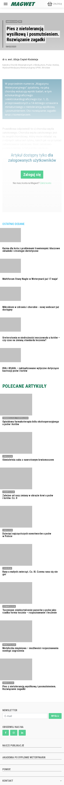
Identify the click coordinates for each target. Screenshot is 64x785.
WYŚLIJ (55, 716)
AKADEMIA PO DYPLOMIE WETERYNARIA (24, 757)
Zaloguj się (32, 174)
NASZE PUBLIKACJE (13, 745)
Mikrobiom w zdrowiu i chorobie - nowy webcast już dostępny (30, 308)
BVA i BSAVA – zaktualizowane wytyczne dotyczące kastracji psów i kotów (30, 369)
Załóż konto (45, 183)
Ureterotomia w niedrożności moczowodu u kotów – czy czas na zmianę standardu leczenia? (31, 339)
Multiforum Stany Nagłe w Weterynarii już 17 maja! (30, 278)
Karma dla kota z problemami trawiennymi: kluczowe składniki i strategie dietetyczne (31, 249)
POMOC (6, 769)
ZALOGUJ (57, 3)
